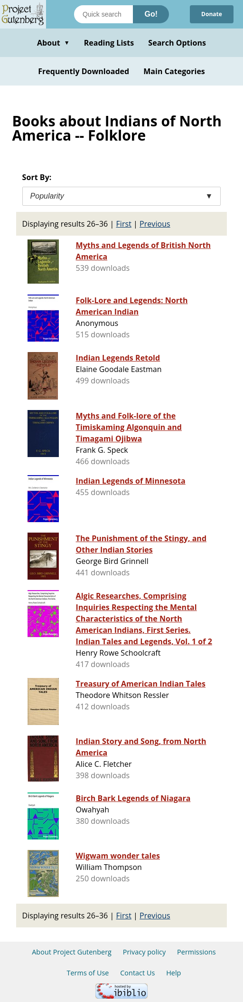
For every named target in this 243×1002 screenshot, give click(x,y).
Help (173, 972)
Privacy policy (144, 951)
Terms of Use (88, 972)
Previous (155, 224)
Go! (151, 14)
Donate (211, 14)
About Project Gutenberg (72, 951)
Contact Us (137, 972)
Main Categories (174, 71)
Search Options (177, 43)
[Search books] (103, 14)
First (123, 224)
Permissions (196, 951)
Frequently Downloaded (83, 71)
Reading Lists (109, 43)
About (53, 42)
